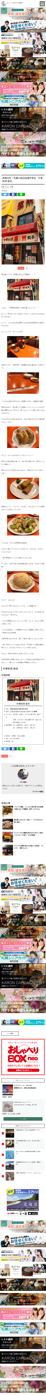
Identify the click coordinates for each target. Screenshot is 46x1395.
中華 (11, 187)
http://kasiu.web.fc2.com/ (19, 709)
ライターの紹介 (38, 791)
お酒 (2, 187)
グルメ (7, 187)
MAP (35, 711)
